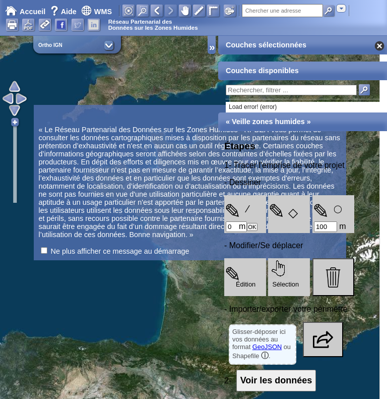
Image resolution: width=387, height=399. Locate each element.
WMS (96, 12)
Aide (64, 12)
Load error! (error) (253, 106)
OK (252, 227)
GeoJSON (267, 347)
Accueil (25, 12)
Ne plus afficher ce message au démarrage (120, 251)
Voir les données (276, 380)
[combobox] (341, 8)
